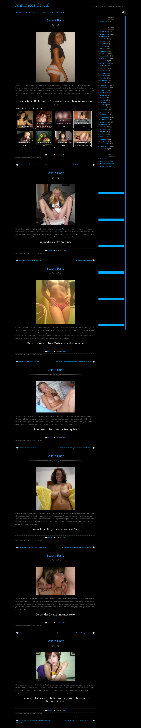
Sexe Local (35, 12)
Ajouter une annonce (57, 12)
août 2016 (103, 66)
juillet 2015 (103, 97)
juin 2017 (103, 41)
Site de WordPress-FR (107, 166)
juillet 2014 (103, 127)
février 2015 (103, 110)
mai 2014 (103, 132)
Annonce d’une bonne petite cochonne (28, 260)
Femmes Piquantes (23, 12)
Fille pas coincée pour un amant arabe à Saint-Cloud (32, 547)
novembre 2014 (104, 117)
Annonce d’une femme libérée (85, 260)
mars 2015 (103, 107)
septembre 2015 (105, 92)
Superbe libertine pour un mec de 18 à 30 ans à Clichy (79, 721)
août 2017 (103, 36)
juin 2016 (103, 71)
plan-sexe (50, 154)
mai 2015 (103, 102)
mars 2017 (103, 49)
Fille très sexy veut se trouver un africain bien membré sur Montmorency (34, 721)
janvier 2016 (103, 83)
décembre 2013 (104, 144)
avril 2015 (103, 105)
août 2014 (103, 124)
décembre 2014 (104, 114)
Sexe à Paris (55, 20)
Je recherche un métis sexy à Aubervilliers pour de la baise (76, 448)
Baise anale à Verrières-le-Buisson (27, 362)
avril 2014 (103, 134)
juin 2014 (103, 129)
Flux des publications (106, 161)
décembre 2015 (104, 85)
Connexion (103, 159)
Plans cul (45, 12)
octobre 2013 (104, 149)
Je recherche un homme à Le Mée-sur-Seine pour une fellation (75, 362)
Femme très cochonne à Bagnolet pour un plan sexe (78, 547)
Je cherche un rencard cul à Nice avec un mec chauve (77, 165)
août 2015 (103, 95)
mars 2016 (103, 78)
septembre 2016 (105, 63)
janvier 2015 (103, 112)
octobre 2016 (104, 61)
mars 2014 (103, 136)
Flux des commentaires (107, 163)
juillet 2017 (103, 39)
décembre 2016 (104, 56)
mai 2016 (103, 73)
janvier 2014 (103, 141)
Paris (64, 154)
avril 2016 (103, 75)
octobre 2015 (104, 90)
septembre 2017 (105, 34)
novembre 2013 (104, 146)
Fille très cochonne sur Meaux (26, 448)
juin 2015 (103, 100)
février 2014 (103, 139)
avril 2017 (103, 46)
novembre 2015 (104, 88)
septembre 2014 (105, 122)
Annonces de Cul (32, 5)
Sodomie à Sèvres (22, 633)
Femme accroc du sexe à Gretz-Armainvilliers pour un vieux (76, 633)
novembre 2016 (104, 58)
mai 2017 (103, 44)
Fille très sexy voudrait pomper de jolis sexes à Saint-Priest (34, 165)
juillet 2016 (103, 68)
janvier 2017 (103, 53)
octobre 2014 (104, 119)
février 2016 (103, 80)
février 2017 (103, 51)
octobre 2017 (104, 31)
